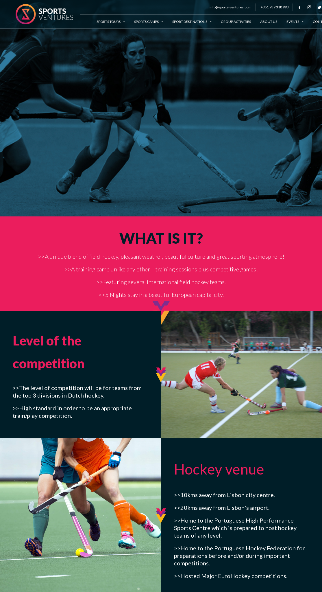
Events (289, 21)
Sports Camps (143, 21)
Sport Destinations (186, 21)
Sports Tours (105, 21)
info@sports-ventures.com (225, 7)
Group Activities (230, 21)
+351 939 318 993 (269, 7)
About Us (263, 21)
